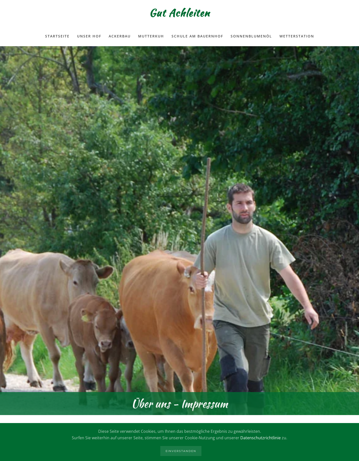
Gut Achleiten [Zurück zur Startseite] (179, 13)
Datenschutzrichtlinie (260, 438)
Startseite (57, 36)
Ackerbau (120, 36)
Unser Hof (89, 36)
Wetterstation (296, 36)
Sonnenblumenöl (251, 36)
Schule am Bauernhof (197, 36)
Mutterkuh (151, 36)
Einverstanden (181, 451)
